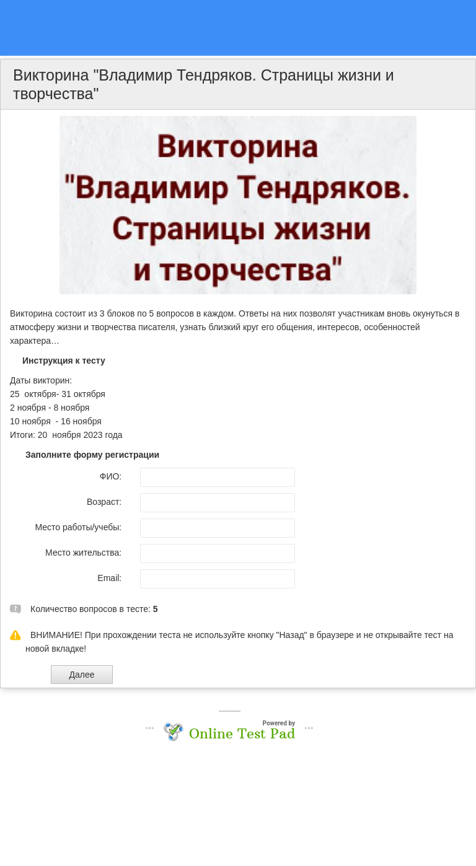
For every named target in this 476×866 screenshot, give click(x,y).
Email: (109, 578)
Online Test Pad (242, 733)
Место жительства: (83, 553)
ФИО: (111, 476)
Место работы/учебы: (78, 527)
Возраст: (104, 502)
